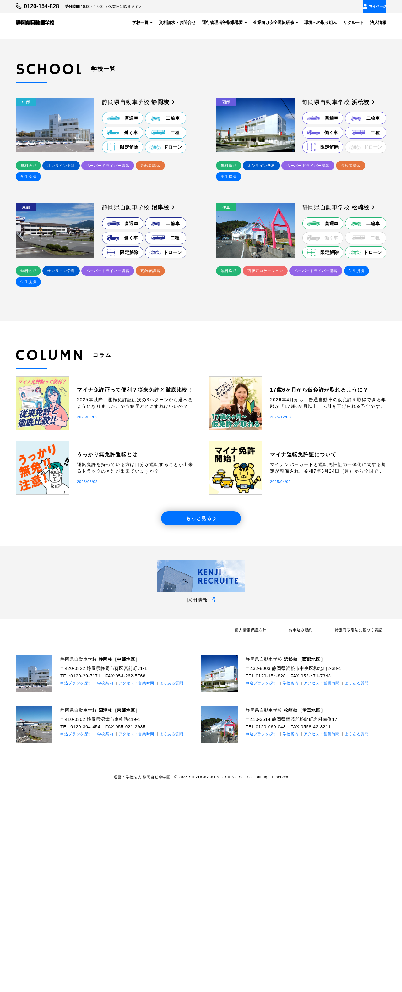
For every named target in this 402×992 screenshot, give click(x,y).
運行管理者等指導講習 (224, 22)
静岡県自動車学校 (105, 856)
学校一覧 (142, 22)
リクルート (353, 22)
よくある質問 (172, 880)
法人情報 (378, 22)
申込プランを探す (76, 880)
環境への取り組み (320, 22)
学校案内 (105, 880)
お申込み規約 (312, 827)
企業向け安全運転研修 (275, 22)
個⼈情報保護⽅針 (270, 827)
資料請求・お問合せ (177, 22)
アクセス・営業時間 (137, 880)
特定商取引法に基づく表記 (362, 827)
